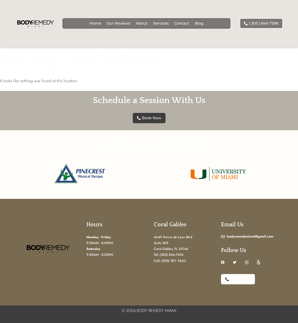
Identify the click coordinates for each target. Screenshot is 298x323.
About (142, 23)
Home (95, 23)
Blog (199, 23)
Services (161, 23)
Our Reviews (118, 23)
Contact (181, 23)
